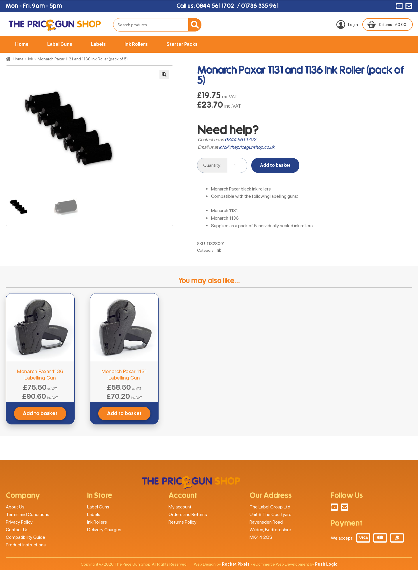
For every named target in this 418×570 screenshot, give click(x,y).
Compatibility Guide (25, 537)
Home (22, 44)
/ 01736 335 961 (257, 5)
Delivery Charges (104, 529)
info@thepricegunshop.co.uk (247, 147)
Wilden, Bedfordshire (270, 529)
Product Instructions (26, 545)
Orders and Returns (187, 514)
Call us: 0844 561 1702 (205, 5)
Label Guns (59, 44)
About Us (15, 507)
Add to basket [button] (40, 413)
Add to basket (275, 165)
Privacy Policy (19, 522)
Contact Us (17, 529)
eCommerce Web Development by (295, 564)
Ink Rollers (136, 44)
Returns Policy (182, 522)
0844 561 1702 (240, 139)
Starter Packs (182, 44)
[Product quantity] (237, 165)
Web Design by (222, 564)
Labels (98, 44)
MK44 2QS (261, 537)
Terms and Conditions (27, 514)
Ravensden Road (266, 522)
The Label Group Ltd (270, 507)
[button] (164, 74)
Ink (30, 59)
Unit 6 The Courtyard (270, 514)
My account (180, 507)
